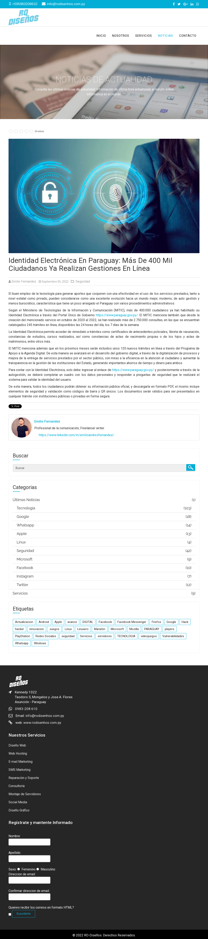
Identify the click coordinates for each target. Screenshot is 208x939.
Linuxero (83, 629)
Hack (185, 622)
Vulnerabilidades (173, 636)
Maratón (99, 629)
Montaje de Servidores (25, 794)
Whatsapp (21, 643)
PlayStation (22, 636)
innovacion (36, 629)
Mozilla (134, 629)
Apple (58, 622)
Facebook (105, 622)
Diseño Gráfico (19, 810)
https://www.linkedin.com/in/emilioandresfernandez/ (76, 435)
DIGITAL (87, 622)
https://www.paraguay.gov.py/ (117, 315)
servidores (105, 636)
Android (44, 622)
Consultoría (17, 786)
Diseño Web (17, 745)
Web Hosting (18, 753)
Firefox (156, 622)
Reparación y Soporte (24, 778)
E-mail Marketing (20, 762)
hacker (19, 629)
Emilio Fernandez (24, 281)
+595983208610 (24, 4)
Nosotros (120, 36)
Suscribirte (23, 913)
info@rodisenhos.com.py (66, 4)
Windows (40, 643)
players (169, 629)
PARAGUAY (151, 629)
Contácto (187, 36)
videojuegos (149, 636)
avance (72, 622)
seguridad (68, 636)
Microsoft (117, 629)
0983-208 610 (26, 709)
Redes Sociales (46, 636)
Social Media (18, 802)
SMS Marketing (19, 770)
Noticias (165, 36)
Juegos (54, 629)
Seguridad (83, 281)
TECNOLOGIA (126, 636)
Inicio (101, 36)
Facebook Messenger (131, 622)
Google (171, 622)
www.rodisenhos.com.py (42, 723)
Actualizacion (24, 622)
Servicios (143, 36)
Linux (68, 629)
